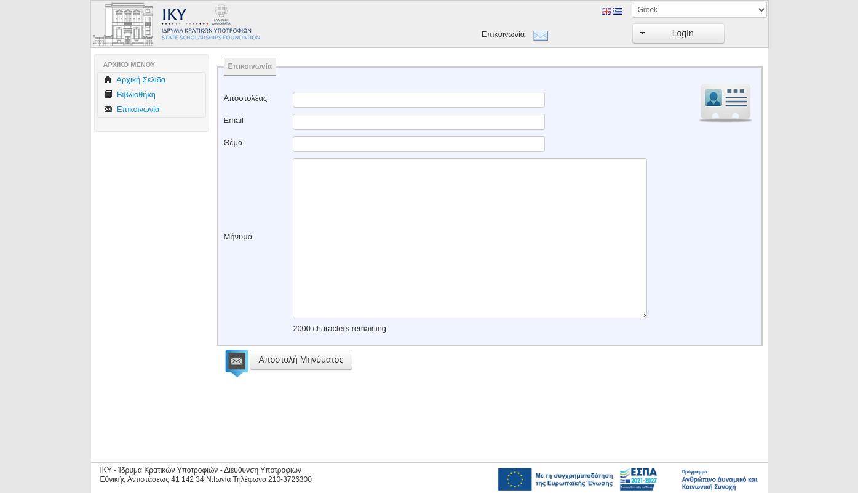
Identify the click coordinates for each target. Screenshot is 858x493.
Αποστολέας (246, 98)
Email (234, 120)
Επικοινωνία (503, 34)
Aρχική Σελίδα (135, 79)
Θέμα (233, 142)
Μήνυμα (238, 236)
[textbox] (419, 100)
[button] (678, 33)
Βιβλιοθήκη (130, 94)
